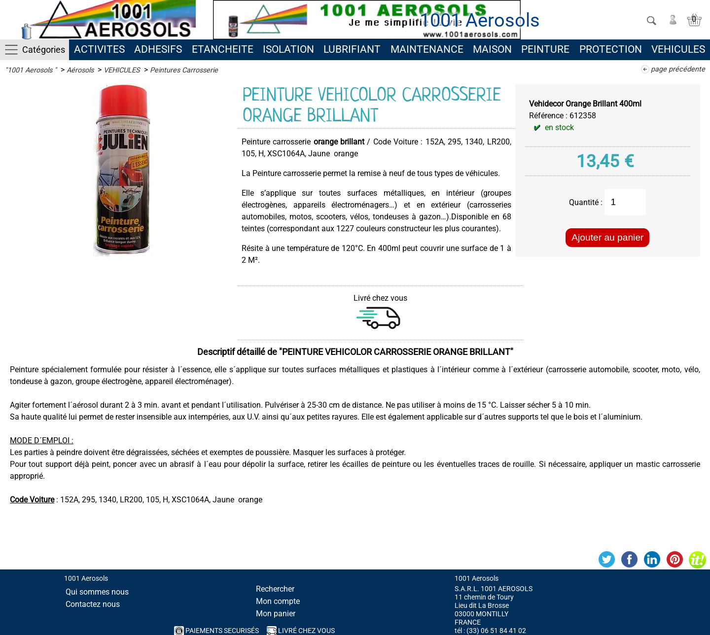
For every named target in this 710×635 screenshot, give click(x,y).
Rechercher (275, 589)
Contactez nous (93, 604)
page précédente (678, 69)
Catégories (43, 49)
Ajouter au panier (607, 237)
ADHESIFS (158, 49)
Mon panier (275, 613)
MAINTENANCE (426, 49)
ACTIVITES (99, 49)
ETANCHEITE (222, 49)
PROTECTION (610, 49)
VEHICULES (678, 49)
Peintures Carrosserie (184, 70)
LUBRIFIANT (352, 49)
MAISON (492, 49)
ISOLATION (288, 49)
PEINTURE (545, 49)
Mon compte (278, 601)
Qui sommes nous (97, 592)
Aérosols (80, 70)
